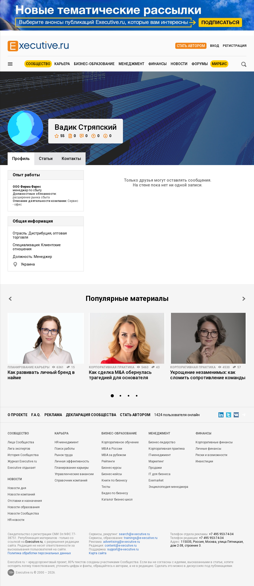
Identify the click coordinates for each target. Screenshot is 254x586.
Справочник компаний (71, 480)
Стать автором (191, 46)
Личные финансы (208, 448)
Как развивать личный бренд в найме (41, 375)
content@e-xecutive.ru (121, 545)
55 (60, 136)
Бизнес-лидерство (162, 442)
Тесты (106, 487)
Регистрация (234, 46)
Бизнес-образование (94, 64)
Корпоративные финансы (214, 442)
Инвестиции (204, 461)
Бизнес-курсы (111, 468)
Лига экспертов (19, 448)
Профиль (21, 158)
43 (158, 367)
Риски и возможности (211, 455)
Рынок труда (64, 455)
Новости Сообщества (23, 513)
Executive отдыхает (22, 468)
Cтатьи (46, 158)
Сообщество (38, 64)
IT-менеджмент (160, 455)
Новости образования (24, 507)
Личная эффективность (72, 461)
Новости (179, 64)
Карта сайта (97, 553)
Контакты (71, 158)
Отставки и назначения (25, 501)
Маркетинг (156, 461)
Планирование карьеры (29, 367)
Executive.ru (34, 542)
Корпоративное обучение (120, 442)
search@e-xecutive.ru (134, 534)
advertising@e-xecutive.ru (121, 542)
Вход (214, 46)
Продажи (155, 468)
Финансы (157, 64)
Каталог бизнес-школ (117, 499)
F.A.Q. (36, 415)
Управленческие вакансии (74, 474)
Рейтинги (108, 461)
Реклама (53, 415)
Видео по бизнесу (115, 493)
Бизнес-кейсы (112, 474)
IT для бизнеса (159, 474)
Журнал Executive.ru (22, 461)
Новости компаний (21, 494)
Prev (10, 298)
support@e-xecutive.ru (123, 549)
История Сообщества (23, 455)
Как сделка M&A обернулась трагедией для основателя (120, 375)
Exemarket (156, 480)
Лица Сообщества (21, 442)
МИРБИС (219, 64)
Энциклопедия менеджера (168, 487)
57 (239, 367)
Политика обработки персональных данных (39, 553)
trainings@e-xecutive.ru (140, 538)
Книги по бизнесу (114, 480)
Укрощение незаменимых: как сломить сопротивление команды (207, 375)
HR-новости (16, 520)
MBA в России (112, 448)
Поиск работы (65, 448)
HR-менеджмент (66, 442)
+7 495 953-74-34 (221, 534)
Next (243, 298)
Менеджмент (131, 64)
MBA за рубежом (114, 455)
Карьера (62, 64)
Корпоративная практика (111, 367)
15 (73, 367)
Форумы (200, 64)
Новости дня (17, 488)
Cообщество (18, 433)
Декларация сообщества (91, 415)
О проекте (17, 415)
